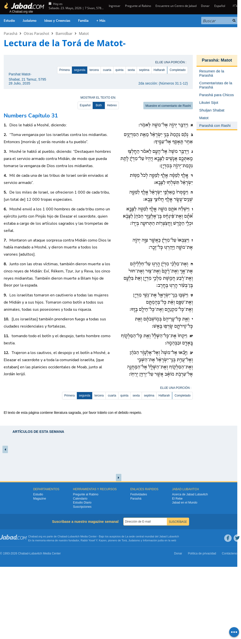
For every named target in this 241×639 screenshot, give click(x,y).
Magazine (39, 498)
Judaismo (134, 540)
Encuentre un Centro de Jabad (176, 6)
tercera (94, 70)
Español (219, 6)
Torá (124, 540)
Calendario (80, 498)
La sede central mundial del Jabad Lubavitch (152, 536)
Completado (178, 70)
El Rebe (177, 498)
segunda (79, 70)
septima (144, 70)
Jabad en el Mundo (184, 502)
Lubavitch (74, 536)
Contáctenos (230, 553)
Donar (205, 6)
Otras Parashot (36, 33)
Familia (83, 21)
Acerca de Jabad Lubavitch (190, 494)
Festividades (138, 494)
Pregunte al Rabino (138, 6)
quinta (119, 70)
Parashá (10, 33)
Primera (64, 70)
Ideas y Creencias (57, 21)
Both (99, 105)
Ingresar (114, 6)
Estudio (9, 21)
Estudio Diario (82, 502)
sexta (131, 70)
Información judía (153, 540)
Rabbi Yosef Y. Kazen (94, 540)
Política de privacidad (202, 553)
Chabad (62, 536)
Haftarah (159, 70)
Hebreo (112, 105)
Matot (84, 33)
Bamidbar (64, 33)
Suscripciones (82, 506)
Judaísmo (29, 21)
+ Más (100, 21)
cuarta (107, 70)
